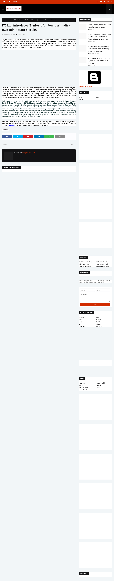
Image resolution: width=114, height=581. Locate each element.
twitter (98, 317)
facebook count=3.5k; (85, 262)
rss (79, 324)
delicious (99, 326)
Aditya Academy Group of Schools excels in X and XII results (99, 26)
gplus (80, 319)
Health (81, 385)
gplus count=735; (84, 264)
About (9, 1)
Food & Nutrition (101, 383)
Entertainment (83, 387)
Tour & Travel (83, 390)
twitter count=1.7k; (101, 262)
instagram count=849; (102, 266)
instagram (82, 326)
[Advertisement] (39, 190)
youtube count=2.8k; (102, 264)
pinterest (99, 319)
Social (98, 387)
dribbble (98, 322)
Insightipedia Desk (9, 34)
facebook (81, 317)
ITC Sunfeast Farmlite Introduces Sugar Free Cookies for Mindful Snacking (99, 60)
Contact (15, 1)
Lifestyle (10, 20)
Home (3, 1)
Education (82, 383)
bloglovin (82, 322)
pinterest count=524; (85, 266)
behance (98, 324)
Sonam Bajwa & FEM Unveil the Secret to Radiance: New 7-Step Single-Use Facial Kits (98, 48)
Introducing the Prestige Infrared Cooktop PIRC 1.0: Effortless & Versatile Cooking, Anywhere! (99, 36)
